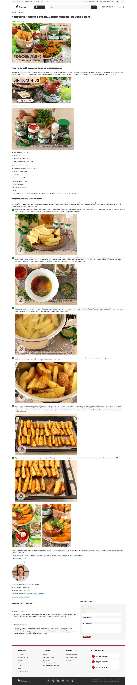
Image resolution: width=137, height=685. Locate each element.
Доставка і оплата (18, 1)
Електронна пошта (87, 617)
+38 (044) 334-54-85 (100, 656)
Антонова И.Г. (24, 584)
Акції (47, 1)
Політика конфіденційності (50, 663)
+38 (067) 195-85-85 (100, 661)
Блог (42, 1)
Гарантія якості (46, 660)
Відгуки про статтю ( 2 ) (19, 21)
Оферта (44, 654)
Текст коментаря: (87, 623)
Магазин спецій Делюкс (36, 593)
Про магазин (28, 1)
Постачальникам (23, 671)
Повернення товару (48, 657)
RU (122, 1)
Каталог (41, 7)
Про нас (20, 654)
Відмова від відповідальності (21, 597)
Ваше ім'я (85, 612)
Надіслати (86, 636)
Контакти (36, 1)
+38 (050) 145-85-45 (100, 667)
